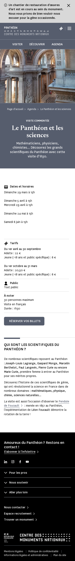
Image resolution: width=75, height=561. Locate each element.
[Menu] (69, 28)
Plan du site (59, 555)
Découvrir (37, 44)
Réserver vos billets (24, 321)
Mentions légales (13, 551)
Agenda (57, 44)
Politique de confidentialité (43, 551)
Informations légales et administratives (26, 555)
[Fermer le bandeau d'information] (68, 5)
